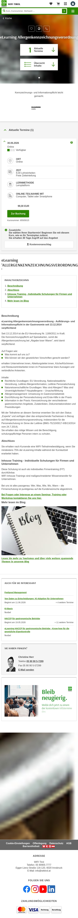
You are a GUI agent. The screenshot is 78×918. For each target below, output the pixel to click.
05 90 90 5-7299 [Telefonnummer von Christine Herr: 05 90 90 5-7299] (35, 661)
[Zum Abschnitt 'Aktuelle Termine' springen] (39, 50)
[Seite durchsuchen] (34, 11)
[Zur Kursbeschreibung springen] (39, 64)
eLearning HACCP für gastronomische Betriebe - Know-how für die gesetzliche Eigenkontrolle (37, 630)
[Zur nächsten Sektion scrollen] (39, 81)
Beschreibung (15, 286)
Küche (8, 18)
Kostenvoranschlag (39, 244)
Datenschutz (56, 843)
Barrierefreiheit (31, 846)
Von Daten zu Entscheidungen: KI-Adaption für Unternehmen (34, 598)
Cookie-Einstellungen (18, 843)
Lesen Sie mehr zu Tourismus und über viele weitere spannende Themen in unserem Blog (37, 560)
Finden (64, 11)
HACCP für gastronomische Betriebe (22, 618)
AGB (68, 843)
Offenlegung (39, 843)
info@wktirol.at (43, 870)
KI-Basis (9, 608)
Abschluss (13, 290)
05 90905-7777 (43, 865)
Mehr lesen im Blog (18, 301)
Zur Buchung (20, 213)
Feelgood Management (16, 592)
